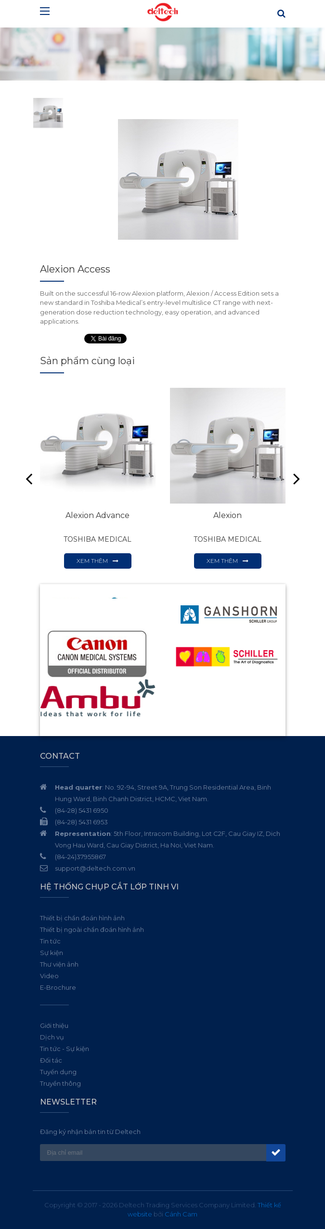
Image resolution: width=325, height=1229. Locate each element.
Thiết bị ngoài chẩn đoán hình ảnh (92, 929)
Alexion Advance (97, 515)
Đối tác (51, 1060)
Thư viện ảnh (59, 964)
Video (49, 976)
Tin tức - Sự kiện (64, 1048)
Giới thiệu (54, 1025)
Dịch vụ (52, 1037)
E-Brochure (58, 987)
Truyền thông (60, 1083)
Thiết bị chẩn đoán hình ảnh (82, 918)
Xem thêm (92, 560)
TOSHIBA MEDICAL (97, 539)
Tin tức (50, 941)
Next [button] (296, 478)
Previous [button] (29, 478)
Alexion (227, 515)
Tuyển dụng (58, 1072)
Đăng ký (276, 1152)
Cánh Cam (181, 1214)
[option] (178, 179)
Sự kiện (51, 952)
